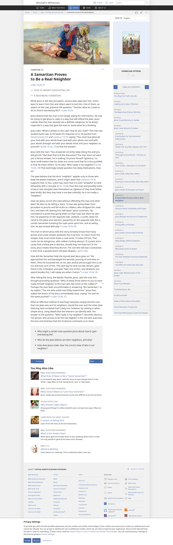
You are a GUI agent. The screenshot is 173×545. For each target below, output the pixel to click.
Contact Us (82, 491)
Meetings (82, 498)
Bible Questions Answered (36, 479)
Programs (56, 502)
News (80, 475)
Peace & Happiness (34, 492)
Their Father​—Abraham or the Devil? (132, 164)
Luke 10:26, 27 (49, 146)
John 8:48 (82, 250)
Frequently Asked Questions (88, 485)
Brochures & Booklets (60, 486)
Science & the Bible (34, 509)
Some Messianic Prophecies (125, 307)
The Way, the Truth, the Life (131, 94)
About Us (82, 481)
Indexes (56, 505)
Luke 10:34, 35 (90, 272)
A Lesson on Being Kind (52, 420)
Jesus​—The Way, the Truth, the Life (52, 12)
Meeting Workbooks (60, 499)
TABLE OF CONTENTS (131, 87)
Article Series (57, 492)
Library (27, 12)
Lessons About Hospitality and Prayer (132, 207)
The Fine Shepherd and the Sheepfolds (132, 255)
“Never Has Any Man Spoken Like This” (132, 145)
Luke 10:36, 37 (59, 296)
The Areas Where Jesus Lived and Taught (131, 313)
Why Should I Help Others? (54, 404)
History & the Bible (34, 512)
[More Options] (146, 12)
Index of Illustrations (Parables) (127, 301)
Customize (47, 540)
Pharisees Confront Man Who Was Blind (132, 180)
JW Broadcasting (59, 512)
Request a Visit (83, 488)
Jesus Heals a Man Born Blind (132, 172)
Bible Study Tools (33, 489)
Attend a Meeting (49, 449)
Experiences (82, 511)
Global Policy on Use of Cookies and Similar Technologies (93, 531)
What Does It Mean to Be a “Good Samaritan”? (63, 376)
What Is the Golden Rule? (53, 433)
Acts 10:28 (63, 185)
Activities (82, 508)
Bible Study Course (34, 486)
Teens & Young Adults (35, 499)
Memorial (82, 501)
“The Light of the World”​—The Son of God (132, 155)
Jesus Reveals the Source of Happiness (132, 215)
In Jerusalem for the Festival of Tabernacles (132, 136)
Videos (55, 515)
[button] (56, 7)
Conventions (83, 505)
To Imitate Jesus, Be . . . (123, 289)
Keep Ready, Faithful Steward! (132, 239)
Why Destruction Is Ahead (132, 247)
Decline (36, 540)
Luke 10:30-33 (69, 226)
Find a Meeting (131, 479)
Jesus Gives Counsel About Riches (132, 231)
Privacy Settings (47, 534)
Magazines (56, 495)
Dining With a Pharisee (132, 223)
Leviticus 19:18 (60, 137)
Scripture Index (120, 295)
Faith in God (32, 505)
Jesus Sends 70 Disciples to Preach (132, 188)
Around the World (84, 515)
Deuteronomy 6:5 (39, 137)
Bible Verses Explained (35, 482)
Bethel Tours (83, 495)
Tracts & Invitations (59, 489)
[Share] (141, 12)
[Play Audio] (136, 12)
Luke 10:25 (67, 110)
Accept (27, 540)
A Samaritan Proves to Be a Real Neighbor (132, 198)
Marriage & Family (34, 495)
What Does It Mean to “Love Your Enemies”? (62, 391)
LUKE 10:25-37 (38, 84)
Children (31, 502)
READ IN (118, 18)
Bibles (55, 479)
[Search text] (130, 3)
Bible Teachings (33, 475)
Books (35, 12)
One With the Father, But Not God (132, 263)
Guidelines (56, 509)
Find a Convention (112, 483)
